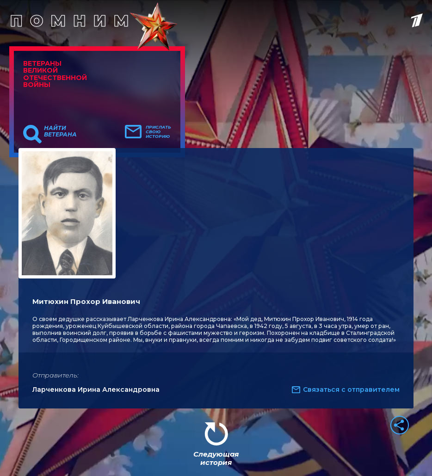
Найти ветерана (60, 131)
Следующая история (216, 458)
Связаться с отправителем (351, 389)
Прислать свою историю (158, 132)
